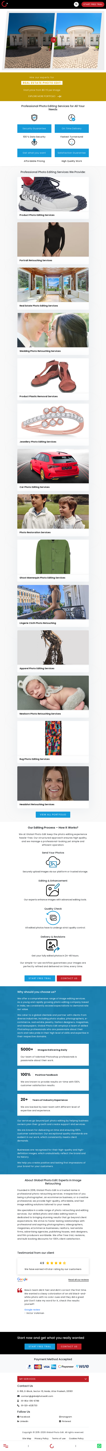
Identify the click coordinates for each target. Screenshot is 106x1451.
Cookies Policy (76, 1438)
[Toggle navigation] (5, 1446)
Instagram (65, 1416)
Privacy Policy (42, 1438)
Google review (32, 1309)
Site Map (26, 1438)
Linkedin (22, 1421)
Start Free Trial (92, 4)
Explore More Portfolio (41, 96)
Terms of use (59, 1438)
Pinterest (65, 1421)
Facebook (23, 1416)
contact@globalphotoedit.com (37, 1396)
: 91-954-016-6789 (28, 1400)
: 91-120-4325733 (27, 1405)
